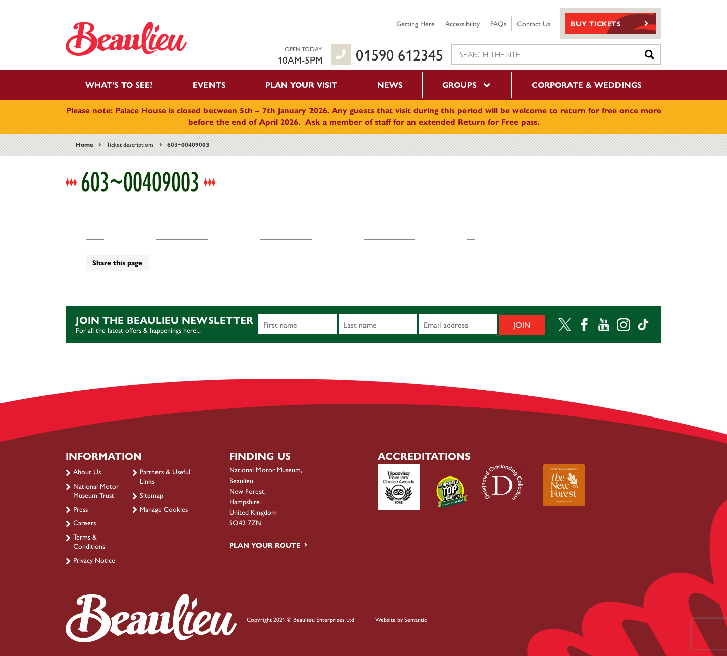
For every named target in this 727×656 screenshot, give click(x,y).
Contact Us (533, 23)
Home (84, 144)
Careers (84, 522)
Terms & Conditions (89, 541)
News (390, 84)
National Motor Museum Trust (96, 490)
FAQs (498, 23)
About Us (87, 471)
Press (80, 508)
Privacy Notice (94, 559)
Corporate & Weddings (587, 84)
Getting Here (415, 23)
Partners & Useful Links (165, 476)
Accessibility (462, 23)
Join (522, 324)
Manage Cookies (164, 508)
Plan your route (264, 544)
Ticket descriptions (130, 144)
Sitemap (151, 494)
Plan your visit (301, 84)
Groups (467, 84)
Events (209, 84)
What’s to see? (119, 84)
